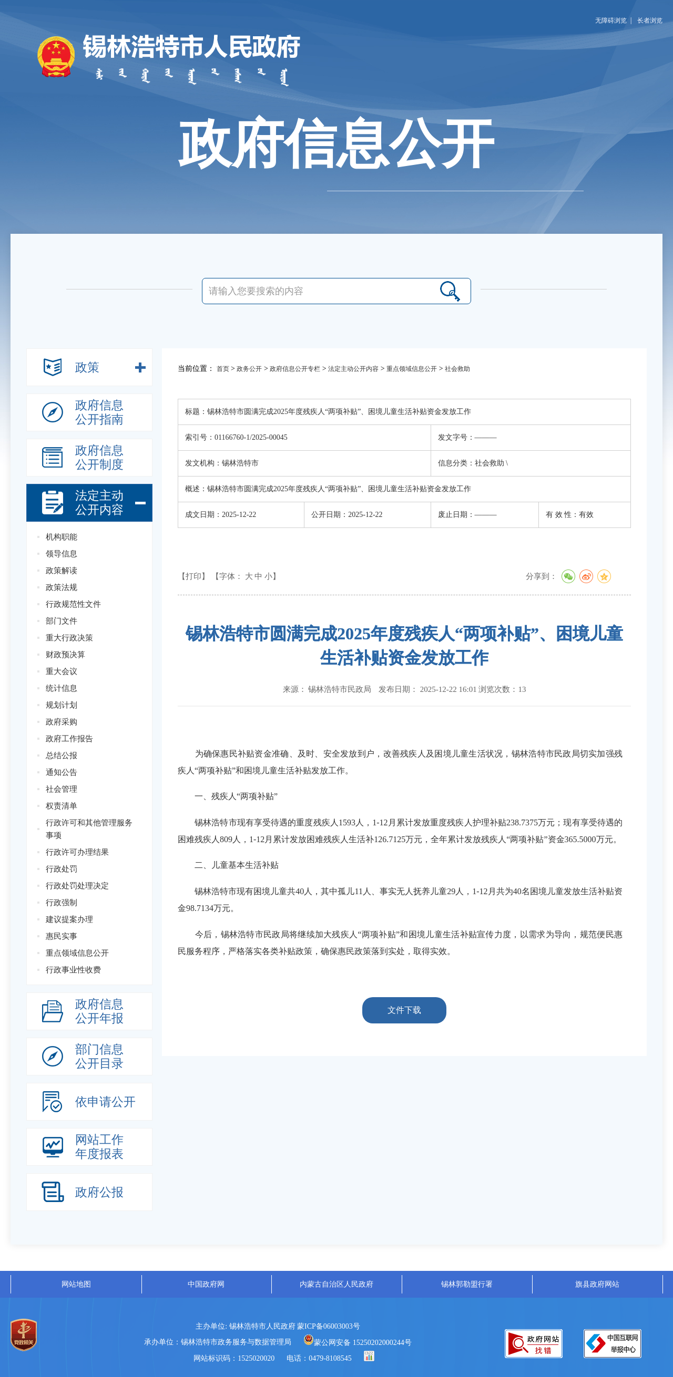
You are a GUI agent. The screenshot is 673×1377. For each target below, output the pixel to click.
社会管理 (61, 789)
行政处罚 (61, 869)
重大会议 (61, 671)
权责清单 (61, 806)
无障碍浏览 (611, 20)
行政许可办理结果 (77, 852)
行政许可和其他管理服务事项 (89, 829)
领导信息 (61, 554)
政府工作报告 (69, 738)
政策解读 (61, 570)
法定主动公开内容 (353, 368)
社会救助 (457, 368)
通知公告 (61, 772)
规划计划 (61, 705)
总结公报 (61, 755)
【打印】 (193, 576)
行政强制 (61, 902)
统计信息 (61, 688)
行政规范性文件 (73, 604)
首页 (223, 368)
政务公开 (249, 368)
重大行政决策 (69, 638)
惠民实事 (61, 936)
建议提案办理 (69, 919)
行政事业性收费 (73, 970)
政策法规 (61, 587)
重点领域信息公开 (77, 953)
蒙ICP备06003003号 (328, 1326)
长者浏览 (649, 20)
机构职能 (61, 537)
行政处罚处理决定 (77, 886)
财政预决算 (65, 654)
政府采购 (61, 722)
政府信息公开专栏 (295, 368)
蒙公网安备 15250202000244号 (357, 1343)
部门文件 (61, 621)
